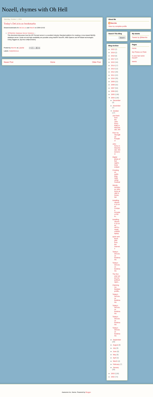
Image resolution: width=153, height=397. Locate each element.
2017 (113, 59)
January (116, 367)
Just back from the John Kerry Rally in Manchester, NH (116, 123)
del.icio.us (22, 28)
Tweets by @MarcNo (139, 37)
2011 (113, 75)
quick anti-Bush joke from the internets (116, 242)
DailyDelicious (14, 51)
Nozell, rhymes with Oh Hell (35, 9)
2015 (113, 62)
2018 (113, 56)
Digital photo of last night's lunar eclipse (116, 162)
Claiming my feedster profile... (116, 288)
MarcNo (114, 23)
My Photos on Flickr (139, 52)
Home (52, 62)
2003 (113, 373)
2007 (113, 88)
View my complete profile (117, 26)
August (115, 345)
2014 (113, 65)
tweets (134, 61)
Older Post (96, 62)
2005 (113, 94)
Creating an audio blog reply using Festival (116, 176)
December (117, 100)
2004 (113, 98)
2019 (113, 52)
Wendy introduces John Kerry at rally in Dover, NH (116, 191)
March (115, 361)
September (117, 340)
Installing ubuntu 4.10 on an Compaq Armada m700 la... (116, 208)
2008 (113, 85)
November (117, 106)
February (116, 364)
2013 (113, 69)
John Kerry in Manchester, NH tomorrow (116, 149)
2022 (113, 49)
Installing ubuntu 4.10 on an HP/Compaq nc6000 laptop (116, 226)
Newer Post (8, 62)
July (114, 348)
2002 (113, 377)
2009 (113, 81)
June (115, 351)
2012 (113, 72)
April (115, 358)
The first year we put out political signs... (116, 278)
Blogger (88, 392)
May (114, 355)
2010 (113, 78)
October (116, 111)
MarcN (32, 28)
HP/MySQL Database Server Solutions (21, 33)
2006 (113, 91)
